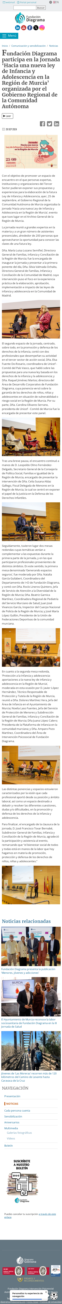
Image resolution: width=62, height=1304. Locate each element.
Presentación (12, 1096)
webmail (9, 2)
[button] (31, 153)
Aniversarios (11, 1122)
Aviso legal (32, 1302)
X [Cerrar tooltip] (46, 1292)
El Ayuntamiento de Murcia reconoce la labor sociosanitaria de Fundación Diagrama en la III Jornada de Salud (29, 1023)
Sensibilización (13, 1116)
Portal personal (26, 2)
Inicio (5, 45)
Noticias (53, 45)
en (57, 2)
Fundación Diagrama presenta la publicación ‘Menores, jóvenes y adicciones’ (28, 970)
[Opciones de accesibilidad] (54, 1296)
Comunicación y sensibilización (28, 45)
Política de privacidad (51, 1302)
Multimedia (11, 1128)
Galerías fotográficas (19, 1132)
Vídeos (11, 1138)
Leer (8, 116)
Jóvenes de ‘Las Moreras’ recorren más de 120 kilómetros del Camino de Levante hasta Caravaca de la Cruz (29, 1077)
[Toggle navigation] (9, 36)
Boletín (8, 1145)
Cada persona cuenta (17, 1110)
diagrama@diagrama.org (12, 1302)
